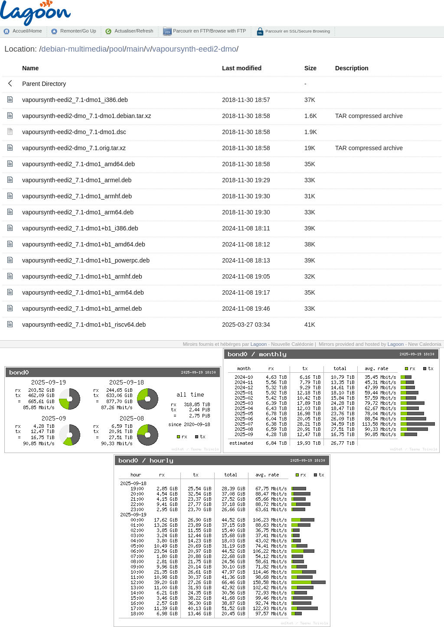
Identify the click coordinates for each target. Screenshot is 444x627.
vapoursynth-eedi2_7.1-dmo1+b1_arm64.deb (83, 292)
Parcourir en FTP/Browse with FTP (209, 30)
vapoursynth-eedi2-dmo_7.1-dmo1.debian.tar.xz (86, 115)
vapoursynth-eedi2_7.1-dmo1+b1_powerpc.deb (86, 260)
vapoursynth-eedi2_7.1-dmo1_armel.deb (76, 180)
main (135, 48)
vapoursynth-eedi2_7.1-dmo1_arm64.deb (78, 212)
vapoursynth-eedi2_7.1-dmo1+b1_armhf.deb (82, 276)
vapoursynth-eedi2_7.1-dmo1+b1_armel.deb (82, 308)
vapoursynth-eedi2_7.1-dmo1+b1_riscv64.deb (84, 324)
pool (116, 48)
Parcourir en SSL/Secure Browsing (297, 31)
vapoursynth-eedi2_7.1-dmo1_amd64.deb (78, 164)
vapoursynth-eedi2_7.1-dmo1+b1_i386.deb (80, 228)
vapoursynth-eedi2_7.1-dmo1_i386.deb (75, 99)
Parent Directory (44, 83)
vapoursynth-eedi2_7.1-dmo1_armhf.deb (77, 196)
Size (310, 68)
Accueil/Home (27, 30)
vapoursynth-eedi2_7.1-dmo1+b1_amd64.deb (83, 244)
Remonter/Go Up (78, 30)
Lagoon (259, 344)
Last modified (241, 68)
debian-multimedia (74, 48)
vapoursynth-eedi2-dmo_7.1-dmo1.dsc (74, 131)
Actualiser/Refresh (133, 30)
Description (352, 68)
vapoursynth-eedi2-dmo (194, 48)
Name (30, 68)
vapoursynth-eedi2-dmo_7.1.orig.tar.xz (74, 147)
